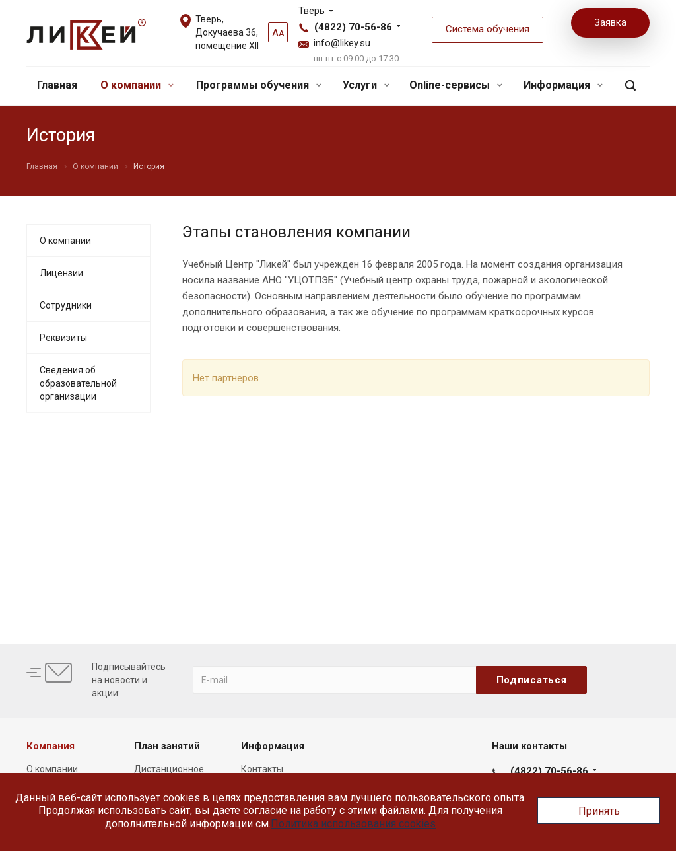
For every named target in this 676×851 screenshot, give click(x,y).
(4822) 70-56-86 (353, 27)
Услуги (366, 85)
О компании (137, 85)
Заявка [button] (610, 22)
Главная (57, 85)
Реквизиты (63, 337)
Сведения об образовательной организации (78, 383)
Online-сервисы (455, 85)
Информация (563, 85)
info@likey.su (342, 43)
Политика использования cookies (353, 823)
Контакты (262, 769)
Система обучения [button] (487, 29)
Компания (50, 746)
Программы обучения (258, 85)
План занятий (167, 746)
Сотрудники (66, 305)
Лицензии (61, 273)
